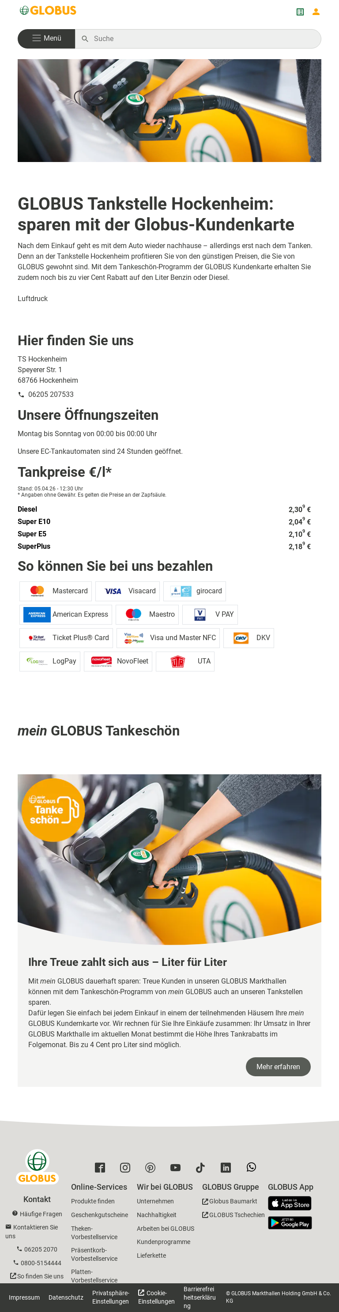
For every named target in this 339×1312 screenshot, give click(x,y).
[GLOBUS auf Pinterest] (152, 1169)
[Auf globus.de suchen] (203, 39)
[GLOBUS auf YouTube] (177, 1169)
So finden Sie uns (40, 1276)
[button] (46, 39)
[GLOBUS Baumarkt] (229, 1203)
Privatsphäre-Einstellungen (110, 1297)
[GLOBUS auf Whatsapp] (253, 1170)
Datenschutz (66, 1297)
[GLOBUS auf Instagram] (127, 1169)
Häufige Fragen (41, 1214)
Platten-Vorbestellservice (94, 1276)
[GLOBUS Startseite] (48, 12)
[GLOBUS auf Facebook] (102, 1169)
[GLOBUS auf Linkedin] (228, 1169)
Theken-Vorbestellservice (94, 1232)
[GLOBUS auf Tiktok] (203, 1169)
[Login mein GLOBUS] (316, 12)
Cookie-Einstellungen (156, 1297)
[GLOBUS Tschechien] (233, 1216)
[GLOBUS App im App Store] (293, 1204)
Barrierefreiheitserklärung (200, 1297)
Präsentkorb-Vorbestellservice (94, 1254)
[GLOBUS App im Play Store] (290, 1223)
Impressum (24, 1297)
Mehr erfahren (278, 1067)
